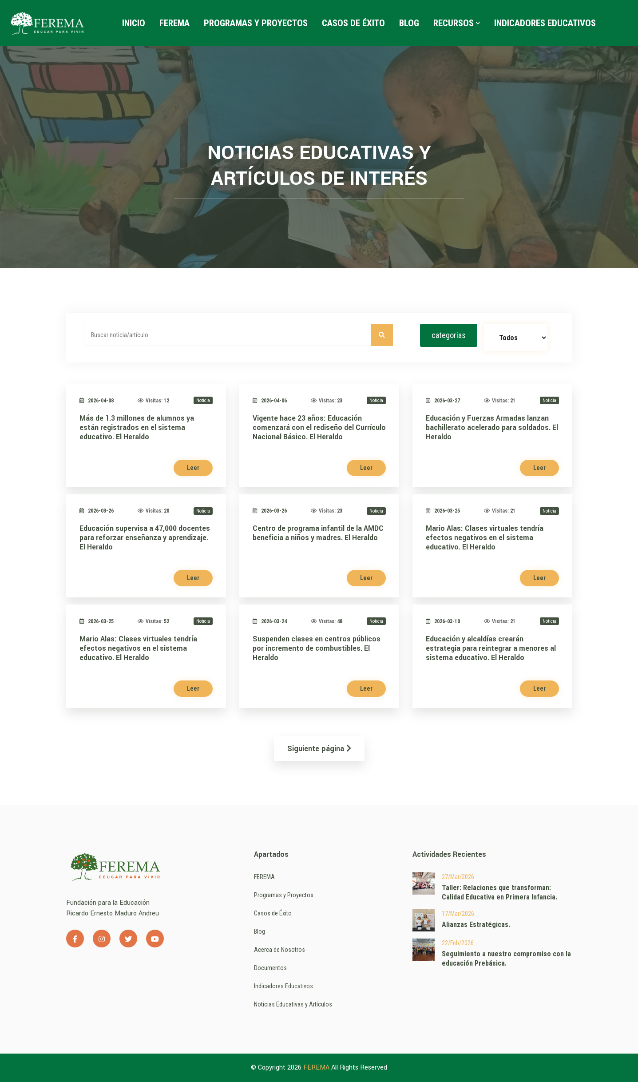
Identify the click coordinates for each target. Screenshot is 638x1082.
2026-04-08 (96, 401)
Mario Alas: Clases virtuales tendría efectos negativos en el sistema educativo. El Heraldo (484, 537)
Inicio (133, 23)
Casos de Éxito (353, 23)
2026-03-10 (443, 621)
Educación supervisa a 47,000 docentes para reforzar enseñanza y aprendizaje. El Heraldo (144, 537)
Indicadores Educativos (545, 23)
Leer (193, 467)
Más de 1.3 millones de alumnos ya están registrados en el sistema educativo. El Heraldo (136, 427)
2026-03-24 (270, 621)
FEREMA (174, 23)
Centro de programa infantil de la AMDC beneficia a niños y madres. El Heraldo (318, 533)
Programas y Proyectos (256, 23)
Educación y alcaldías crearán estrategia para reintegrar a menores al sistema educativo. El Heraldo (491, 648)
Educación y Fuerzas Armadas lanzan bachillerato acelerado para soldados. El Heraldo (492, 427)
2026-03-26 (96, 511)
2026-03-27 (443, 401)
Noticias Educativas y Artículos (293, 1004)
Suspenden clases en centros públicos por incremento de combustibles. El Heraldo (316, 648)
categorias (449, 335)
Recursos (456, 23)
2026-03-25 (443, 511)
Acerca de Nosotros (279, 949)
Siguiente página (319, 749)
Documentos (270, 967)
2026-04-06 (270, 401)
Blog (409, 23)
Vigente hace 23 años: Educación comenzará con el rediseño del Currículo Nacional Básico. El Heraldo (319, 427)
